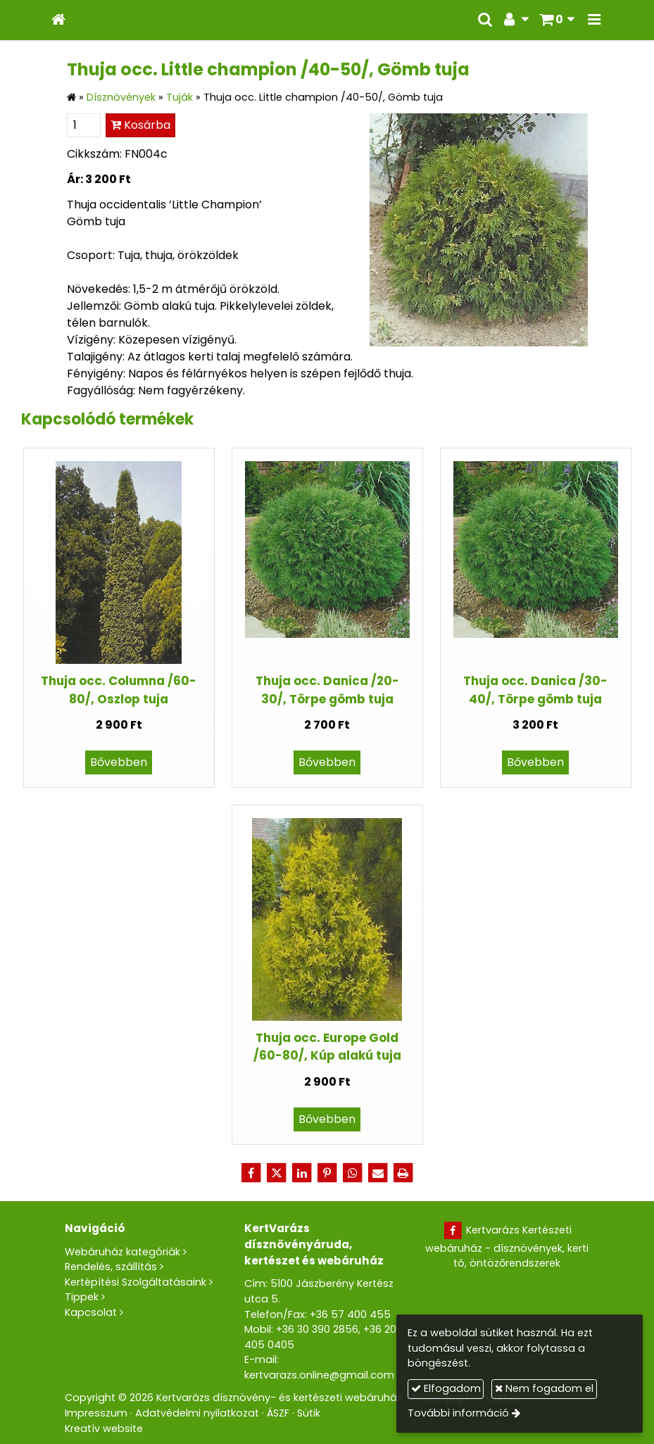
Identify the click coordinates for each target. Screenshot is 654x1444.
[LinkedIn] (302, 1173)
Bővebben (118, 762)
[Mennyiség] (84, 125)
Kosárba (140, 125)
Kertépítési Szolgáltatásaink (135, 1282)
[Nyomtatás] (403, 1173)
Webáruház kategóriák (122, 1252)
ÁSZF (278, 1413)
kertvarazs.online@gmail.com (319, 1375)
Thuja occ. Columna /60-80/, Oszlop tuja (118, 689)
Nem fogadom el (544, 1388)
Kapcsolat (91, 1312)
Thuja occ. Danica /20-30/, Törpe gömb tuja (327, 689)
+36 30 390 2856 (317, 1329)
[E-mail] (378, 1173)
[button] (594, 20)
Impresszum (96, 1413)
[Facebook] (251, 1173)
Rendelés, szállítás (111, 1267)
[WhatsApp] (352, 1173)
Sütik (308, 1413)
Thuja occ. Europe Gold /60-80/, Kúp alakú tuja (327, 1046)
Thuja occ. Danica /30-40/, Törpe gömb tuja (535, 689)
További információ (458, 1413)
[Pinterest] (327, 1173)
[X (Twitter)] (276, 1173)
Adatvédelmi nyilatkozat (197, 1413)
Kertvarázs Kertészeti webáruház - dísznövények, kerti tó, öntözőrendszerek (507, 1246)
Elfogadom (446, 1388)
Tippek (82, 1297)
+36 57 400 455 (350, 1314)
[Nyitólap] (58, 20)
